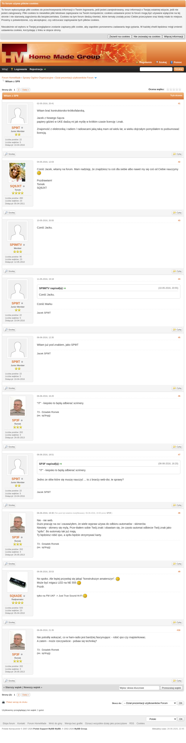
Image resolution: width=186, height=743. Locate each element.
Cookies (141, 723)
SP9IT (16, 127)
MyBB (58, 729)
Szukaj (163, 62)
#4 (179, 279)
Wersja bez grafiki (73, 723)
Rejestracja (36, 69)
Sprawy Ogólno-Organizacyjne (38, 77)
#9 (179, 571)
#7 (179, 454)
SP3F (16, 420)
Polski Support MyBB (43, 729)
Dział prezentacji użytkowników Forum (74, 77)
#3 (179, 220)
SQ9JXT (16, 186)
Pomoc (178, 62)
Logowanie (20, 69)
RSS (131, 723)
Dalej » (25, 90)
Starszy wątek (13, 687)
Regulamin (145, 62)
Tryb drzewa (176, 95)
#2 (179, 162)
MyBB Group (80, 729)
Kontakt (21, 723)
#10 (178, 630)
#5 (179, 337)
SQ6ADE (16, 595)
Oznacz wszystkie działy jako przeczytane (106, 723)
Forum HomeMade (11, 77)
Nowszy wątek (32, 687)
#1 (179, 103)
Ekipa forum (9, 723)
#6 (179, 396)
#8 (179, 513)
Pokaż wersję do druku (16, 702)
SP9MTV (16, 244)
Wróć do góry (55, 723)
